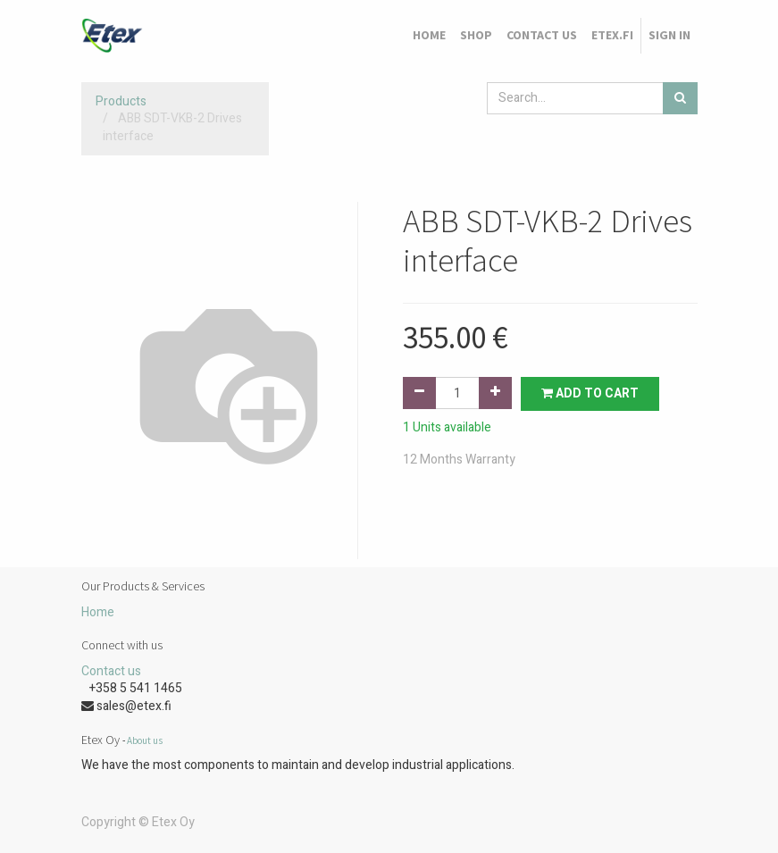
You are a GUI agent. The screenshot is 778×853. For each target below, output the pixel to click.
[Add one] (495, 393)
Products (121, 101)
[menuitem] (429, 36)
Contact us (111, 671)
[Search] (680, 98)
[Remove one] (419, 393)
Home (97, 612)
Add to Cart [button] (590, 393)
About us (145, 740)
